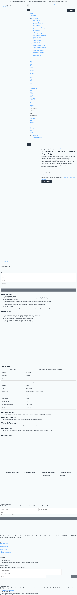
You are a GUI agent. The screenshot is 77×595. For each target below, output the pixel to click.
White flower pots (37, 20)
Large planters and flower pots (40, 33)
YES (2, 531)
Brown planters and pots (38, 27)
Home (31, 12)
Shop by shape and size (36, 32)
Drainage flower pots (38, 54)
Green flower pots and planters (40, 28)
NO (5, 531)
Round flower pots (37, 37)
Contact (31, 138)
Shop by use (34, 43)
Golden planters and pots (39, 23)
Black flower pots (37, 22)
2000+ (15, 534)
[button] (28, 5)
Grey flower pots (37, 30)
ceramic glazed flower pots (39, 50)
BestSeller (33, 15)
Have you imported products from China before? (11, 529)
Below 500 (3, 534)
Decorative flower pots (38, 49)
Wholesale (32, 134)
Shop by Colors (34, 18)
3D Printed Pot (34, 17)
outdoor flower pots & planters (40, 47)
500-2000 (10, 534)
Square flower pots (37, 40)
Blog (31, 136)
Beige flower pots (37, 25)
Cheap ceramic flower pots (39, 52)
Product (31, 13)
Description (7, 189)
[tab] (7, 190)
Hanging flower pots (37, 55)
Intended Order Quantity (5, 533)
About (31, 133)
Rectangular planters (38, 38)
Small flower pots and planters (40, 35)
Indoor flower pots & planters (40, 45)
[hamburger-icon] (28, 10)
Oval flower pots (37, 42)
